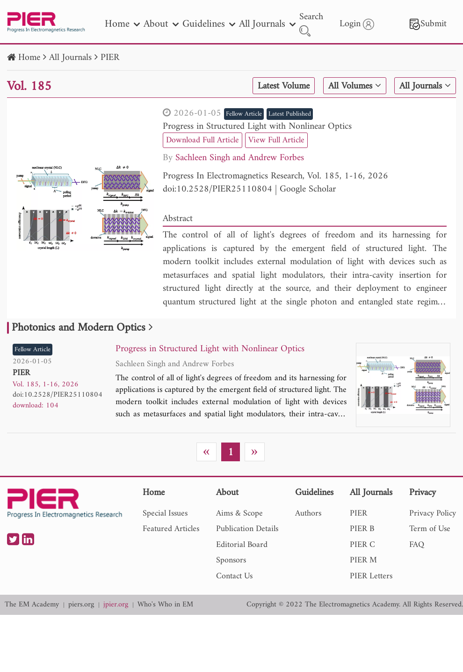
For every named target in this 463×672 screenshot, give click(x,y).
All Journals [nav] (267, 24)
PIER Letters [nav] (371, 576)
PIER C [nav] (362, 545)
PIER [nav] (358, 513)
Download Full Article (202, 140)
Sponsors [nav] (231, 560)
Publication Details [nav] (247, 529)
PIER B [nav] (362, 529)
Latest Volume (284, 86)
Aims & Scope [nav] (239, 513)
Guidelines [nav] (208, 24)
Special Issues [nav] (165, 513)
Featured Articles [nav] (171, 529)
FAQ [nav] (416, 545)
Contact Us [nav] (234, 576)
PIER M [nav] (363, 560)
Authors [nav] (308, 513)
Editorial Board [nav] (242, 545)
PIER (110, 58)
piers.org (81, 604)
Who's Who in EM (165, 604)
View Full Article (276, 140)
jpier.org (115, 604)
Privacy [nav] (422, 493)
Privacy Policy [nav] (432, 513)
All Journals (70, 58)
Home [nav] (122, 24)
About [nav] (161, 24)
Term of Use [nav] (429, 529)
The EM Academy (32, 604)
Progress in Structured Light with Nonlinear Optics (257, 126)
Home (29, 58)
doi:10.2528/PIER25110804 (217, 189)
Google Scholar (308, 189)
